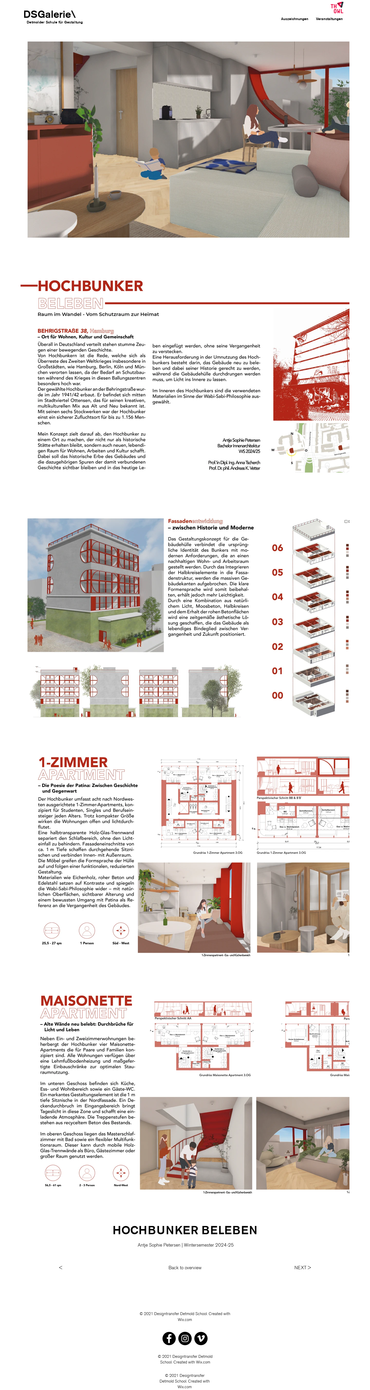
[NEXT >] (301, 1268)
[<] (79, 1268)
